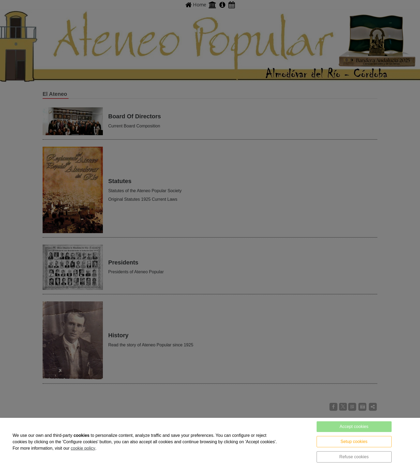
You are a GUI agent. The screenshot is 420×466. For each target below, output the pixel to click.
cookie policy (83, 448)
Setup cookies (354, 441)
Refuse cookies (354, 456)
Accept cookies (354, 426)
